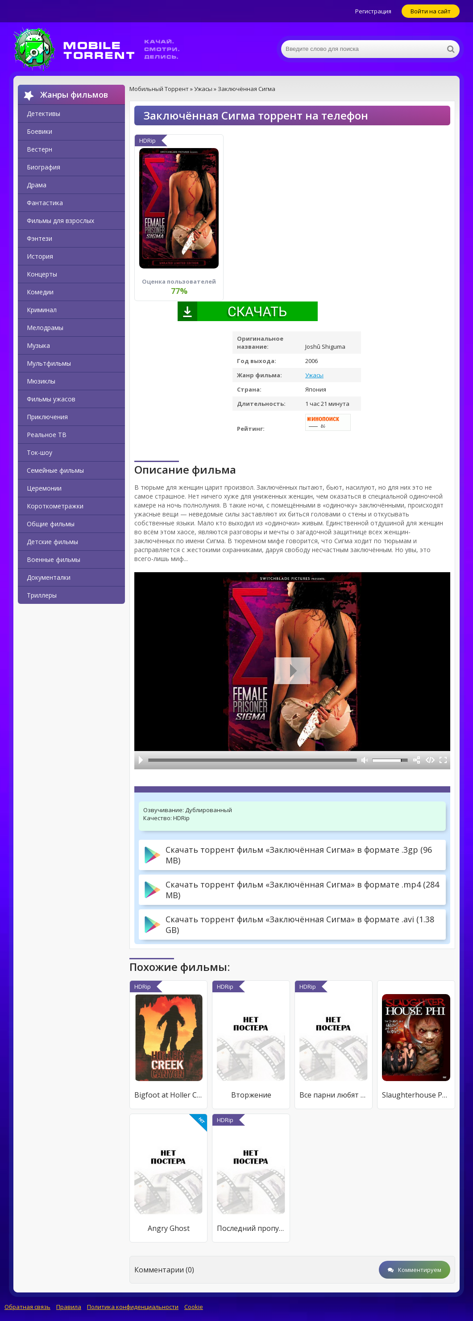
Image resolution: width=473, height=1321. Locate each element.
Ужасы (314, 375)
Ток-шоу (39, 452)
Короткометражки (55, 506)
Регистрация (373, 11)
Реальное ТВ (46, 434)
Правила (68, 1307)
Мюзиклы (41, 381)
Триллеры (42, 595)
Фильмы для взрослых (60, 220)
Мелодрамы (45, 327)
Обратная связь (27, 1307)
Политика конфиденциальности (132, 1307)
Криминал (42, 309)
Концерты (42, 274)
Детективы (43, 113)
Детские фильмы (52, 541)
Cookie (193, 1307)
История (40, 256)
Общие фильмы (51, 524)
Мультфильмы (49, 363)
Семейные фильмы (55, 470)
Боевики (39, 131)
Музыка (38, 345)
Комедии (40, 292)
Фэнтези (39, 238)
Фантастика (45, 202)
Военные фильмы (53, 559)
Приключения (47, 417)
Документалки (49, 577)
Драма (36, 185)
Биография (43, 167)
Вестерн (39, 149)
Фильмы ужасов (51, 399)
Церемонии (44, 488)
